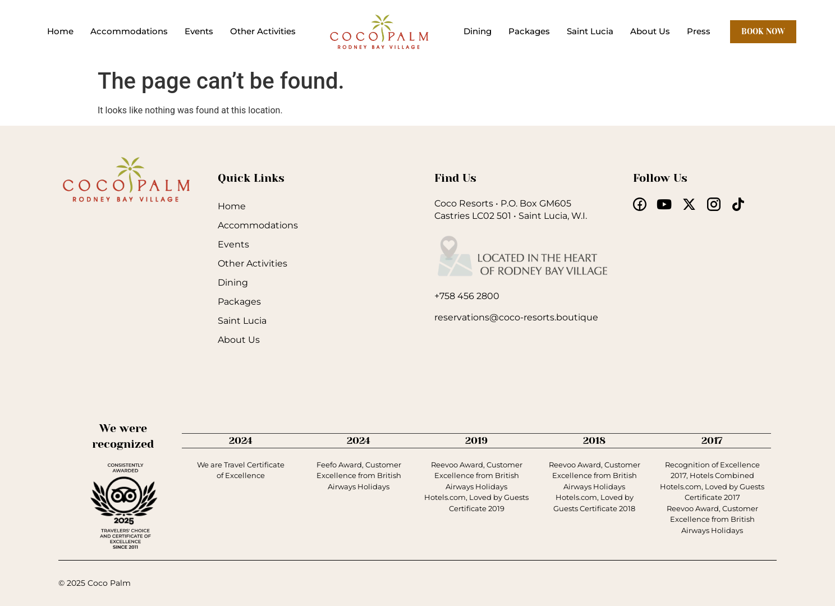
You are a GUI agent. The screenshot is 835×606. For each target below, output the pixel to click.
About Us (650, 31)
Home (60, 31)
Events (199, 31)
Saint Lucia (590, 31)
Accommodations (129, 31)
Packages (529, 31)
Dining (478, 31)
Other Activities (263, 31)
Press (698, 31)
